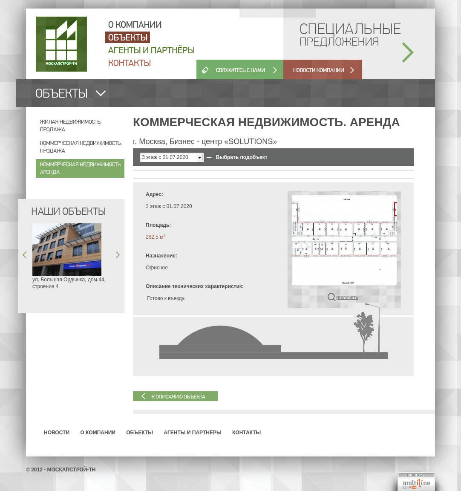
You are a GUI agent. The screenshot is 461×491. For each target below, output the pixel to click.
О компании (97, 433)
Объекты (139, 433)
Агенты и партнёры (192, 433)
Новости (56, 433)
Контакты (246, 433)
